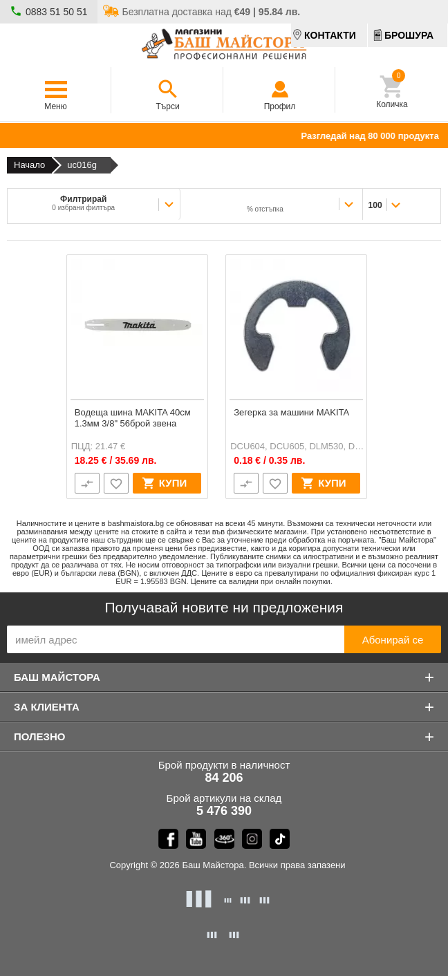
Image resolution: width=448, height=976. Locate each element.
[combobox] (271, 204)
